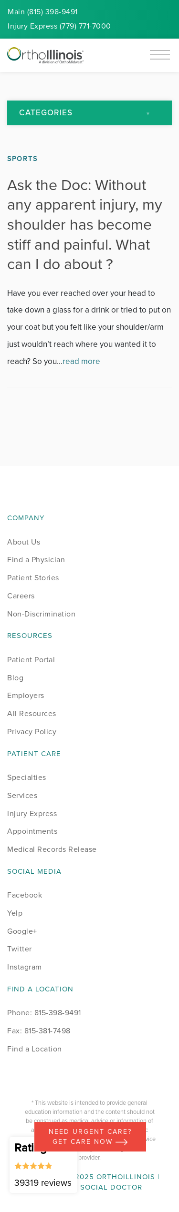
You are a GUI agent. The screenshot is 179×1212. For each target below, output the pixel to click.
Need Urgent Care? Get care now (90, 1137)
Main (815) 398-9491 (43, 11)
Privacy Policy (31, 731)
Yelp (14, 913)
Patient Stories (33, 577)
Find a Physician (36, 559)
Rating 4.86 (43, 1164)
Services (22, 795)
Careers (21, 595)
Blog (15, 677)
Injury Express (32, 813)
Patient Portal (31, 659)
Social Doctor (111, 1187)
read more (81, 361)
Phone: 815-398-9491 (44, 1012)
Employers (25, 695)
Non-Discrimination (41, 613)
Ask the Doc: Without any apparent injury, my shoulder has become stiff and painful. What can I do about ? (84, 224)
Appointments (32, 831)
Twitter (19, 948)
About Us (23, 541)
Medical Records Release (52, 849)
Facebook (24, 894)
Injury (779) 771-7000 (59, 25)
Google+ (22, 931)
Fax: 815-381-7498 (39, 1030)
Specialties (26, 777)
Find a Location (34, 1048)
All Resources (31, 713)
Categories (46, 113)
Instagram (24, 966)
